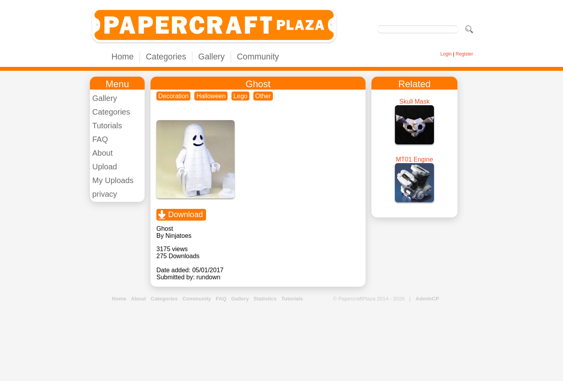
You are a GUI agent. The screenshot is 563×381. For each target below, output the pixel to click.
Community (258, 56)
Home (122, 56)
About (102, 153)
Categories (166, 56)
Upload (104, 166)
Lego (240, 96)
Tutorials (107, 125)
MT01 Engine (414, 159)
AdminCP (427, 299)
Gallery (211, 56)
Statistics (264, 299)
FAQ (100, 139)
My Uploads (113, 180)
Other (263, 96)
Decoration (173, 96)
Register (464, 54)
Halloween (211, 96)
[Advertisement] (281, 342)
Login (446, 54)
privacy (104, 194)
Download (185, 214)
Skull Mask (414, 101)
